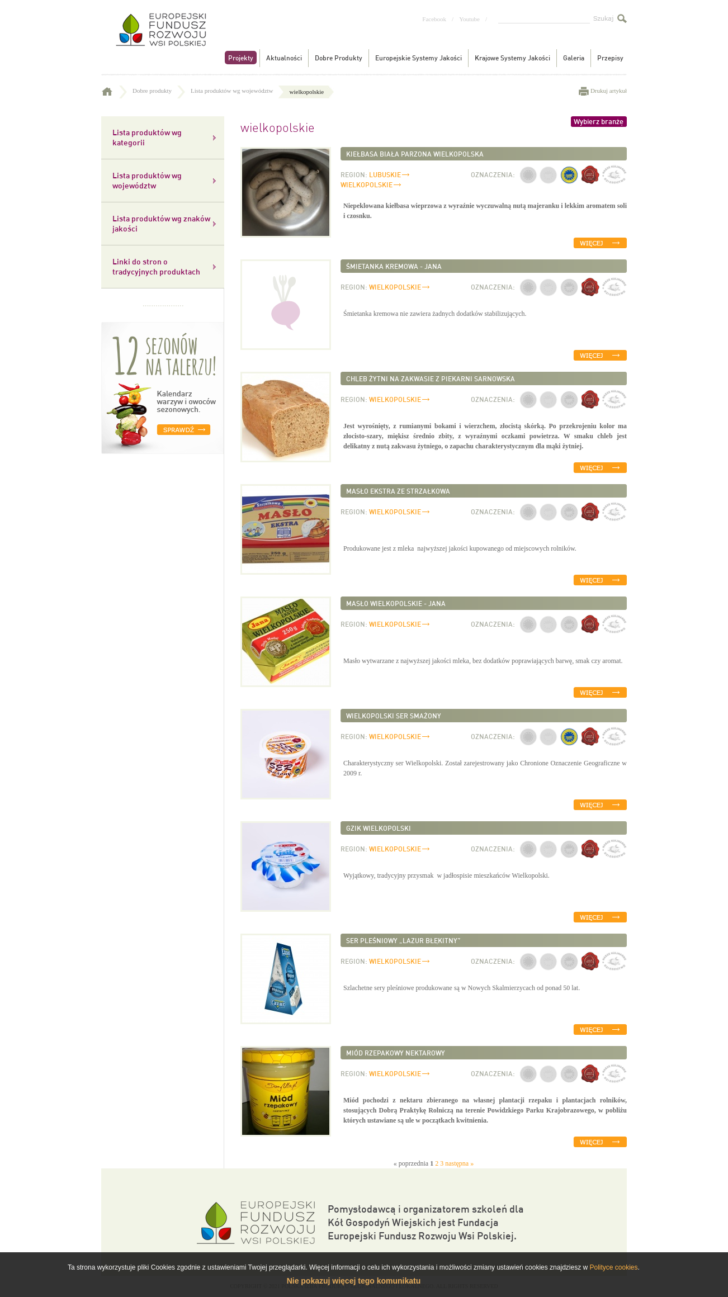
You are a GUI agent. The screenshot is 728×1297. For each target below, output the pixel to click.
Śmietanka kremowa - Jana (394, 266)
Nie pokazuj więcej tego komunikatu (354, 1281)
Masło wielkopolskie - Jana (396, 603)
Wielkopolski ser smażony (393, 715)
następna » (459, 1163)
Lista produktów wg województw (239, 90)
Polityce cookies (613, 1267)
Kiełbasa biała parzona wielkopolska (415, 153)
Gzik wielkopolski (378, 827)
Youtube (469, 19)
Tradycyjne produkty (160, 38)
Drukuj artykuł (608, 90)
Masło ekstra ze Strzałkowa (398, 490)
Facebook (434, 19)
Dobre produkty (159, 90)
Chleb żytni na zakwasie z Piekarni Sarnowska (430, 378)
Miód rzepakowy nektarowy (395, 1052)
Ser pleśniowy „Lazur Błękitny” (403, 940)
